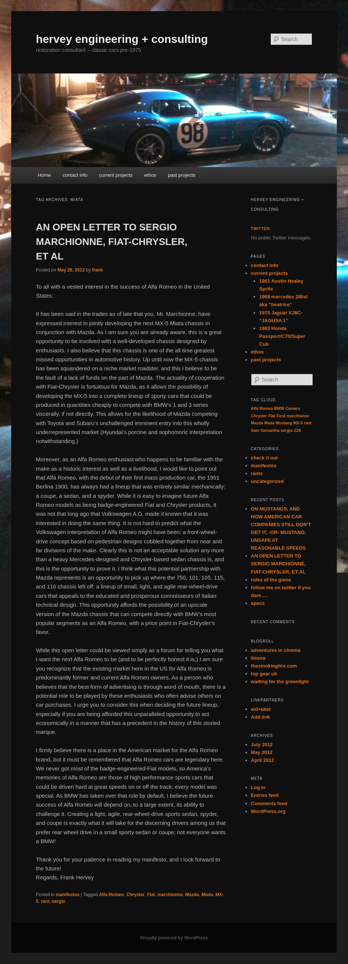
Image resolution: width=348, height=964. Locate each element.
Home (44, 175)
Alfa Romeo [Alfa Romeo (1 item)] (262, 408)
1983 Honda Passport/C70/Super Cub (282, 336)
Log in (258, 787)
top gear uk (264, 673)
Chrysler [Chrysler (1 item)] (259, 416)
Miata (207, 894)
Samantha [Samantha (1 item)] (269, 430)
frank (97, 270)
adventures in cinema (276, 650)
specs (258, 603)
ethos (150, 175)
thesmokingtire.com (274, 666)
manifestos (67, 894)
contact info (75, 175)
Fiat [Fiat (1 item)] (271, 416)
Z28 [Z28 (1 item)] (297, 430)
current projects (116, 175)
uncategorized (267, 481)
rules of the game (271, 580)
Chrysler (135, 894)
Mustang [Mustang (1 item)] (284, 423)
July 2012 (262, 744)
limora (258, 658)
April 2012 (262, 760)
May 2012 (262, 752)
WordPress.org (268, 811)
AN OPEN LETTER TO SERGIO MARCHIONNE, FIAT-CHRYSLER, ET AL (111, 242)
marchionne (170, 894)
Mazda (192, 894)
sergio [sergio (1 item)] (287, 430)
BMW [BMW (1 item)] (279, 408)
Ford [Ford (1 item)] (280, 416)
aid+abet (261, 709)
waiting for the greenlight (280, 681)
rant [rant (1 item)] (307, 423)
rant (45, 901)
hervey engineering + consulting (122, 39)
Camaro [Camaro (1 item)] (292, 408)
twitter (260, 229)
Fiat (151, 894)
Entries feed (265, 795)
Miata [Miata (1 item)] (269, 423)
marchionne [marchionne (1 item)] (297, 416)
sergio (58, 901)
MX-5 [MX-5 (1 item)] (297, 423)
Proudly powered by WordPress (174, 938)
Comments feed (269, 803)
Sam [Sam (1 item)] (255, 430)
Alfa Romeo (111, 894)
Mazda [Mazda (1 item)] (257, 423)
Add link (260, 717)
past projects (181, 175)
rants (257, 473)
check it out (264, 458)
